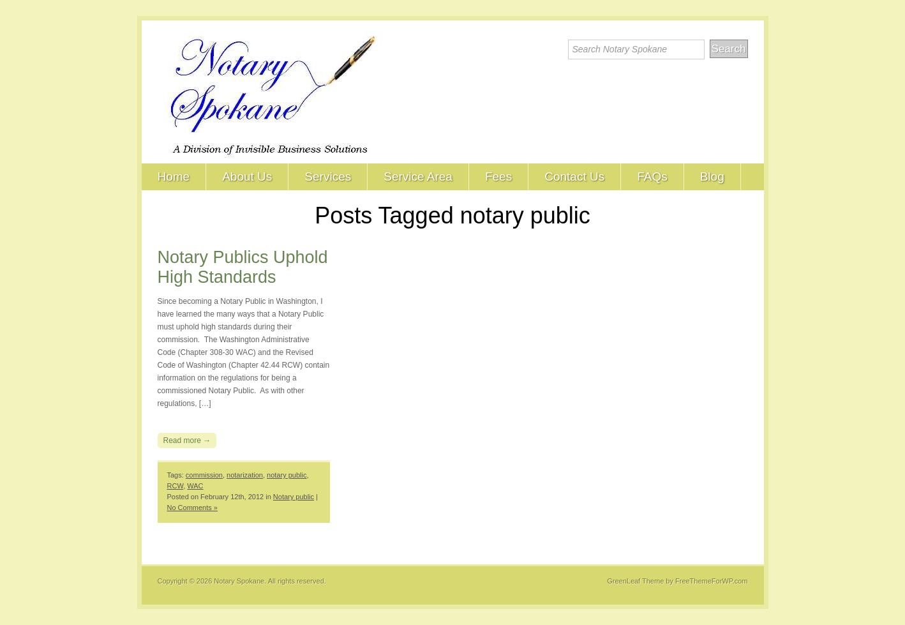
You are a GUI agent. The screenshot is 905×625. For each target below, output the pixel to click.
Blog (712, 176)
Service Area (418, 176)
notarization (245, 475)
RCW (175, 486)
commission (204, 475)
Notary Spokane (239, 581)
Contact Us (574, 176)
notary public (286, 475)
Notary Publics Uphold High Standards (243, 267)
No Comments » (192, 507)
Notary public (293, 497)
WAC (195, 486)
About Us (247, 176)
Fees (498, 176)
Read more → (187, 440)
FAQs (652, 176)
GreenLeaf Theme (635, 581)
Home (174, 176)
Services (327, 176)
